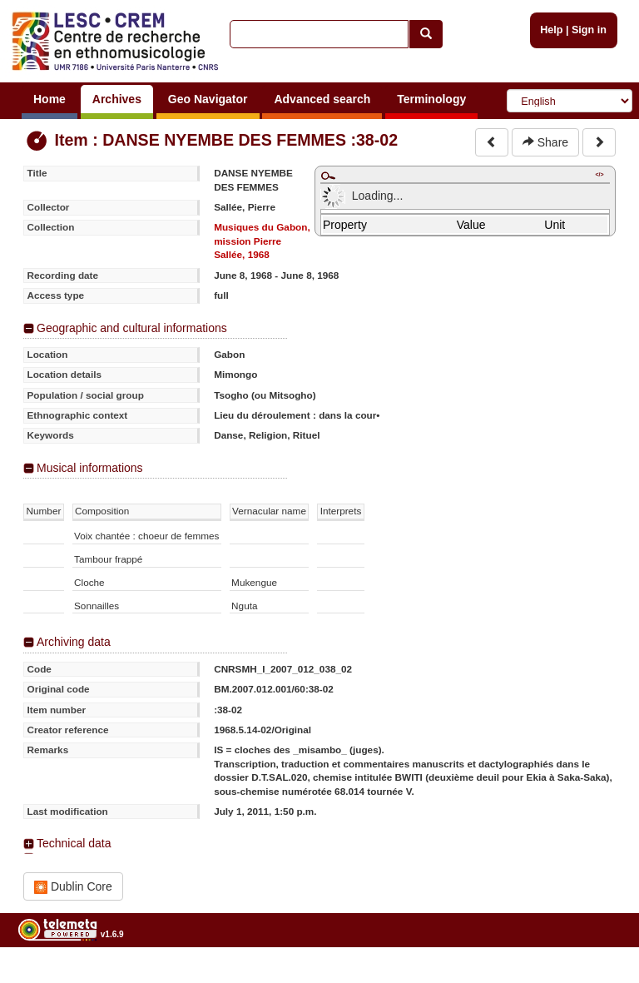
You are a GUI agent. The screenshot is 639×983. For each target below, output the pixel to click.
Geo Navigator (208, 99)
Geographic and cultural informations (132, 328)
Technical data (74, 843)
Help (551, 30)
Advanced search (322, 99)
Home (49, 99)
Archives (116, 99)
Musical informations (90, 467)
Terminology (431, 99)
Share (545, 142)
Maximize (327, 175)
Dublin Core (73, 887)
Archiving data (74, 641)
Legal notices (597, 976)
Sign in (589, 30)
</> (599, 174)
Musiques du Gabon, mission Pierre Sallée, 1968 (262, 240)
